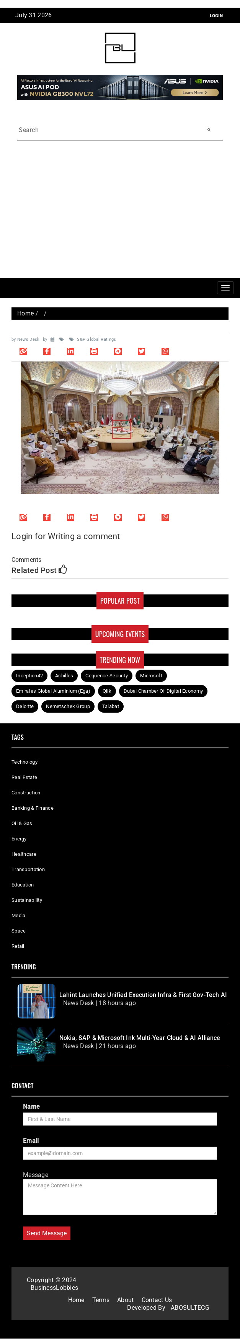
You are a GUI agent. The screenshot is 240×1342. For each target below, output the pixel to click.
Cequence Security (106, 675)
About (125, 1300)
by (46, 339)
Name (31, 1106)
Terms (100, 1300)
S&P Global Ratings (92, 339)
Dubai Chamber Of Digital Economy (163, 691)
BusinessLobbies (54, 1287)
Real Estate (24, 777)
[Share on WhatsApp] (165, 351)
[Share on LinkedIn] (70, 351)
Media (18, 915)
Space (18, 931)
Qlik (107, 691)
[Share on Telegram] (118, 351)
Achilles (64, 675)
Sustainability (26, 900)
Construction (25, 793)
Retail (17, 946)
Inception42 (29, 675)
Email (31, 1140)
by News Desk (26, 339)
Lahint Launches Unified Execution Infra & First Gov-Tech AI (143, 995)
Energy (19, 839)
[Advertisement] (120, 220)
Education (22, 885)
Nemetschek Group (68, 706)
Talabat (110, 706)
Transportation (28, 869)
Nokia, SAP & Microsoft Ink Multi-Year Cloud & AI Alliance (139, 1038)
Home (25, 313)
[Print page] (94, 351)
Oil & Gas (22, 823)
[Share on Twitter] (141, 351)
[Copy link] (23, 351)
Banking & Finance (32, 808)
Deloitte (25, 706)
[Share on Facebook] (47, 351)
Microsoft (151, 675)
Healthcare (23, 854)
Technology (24, 762)
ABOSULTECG (190, 1307)
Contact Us (157, 1300)
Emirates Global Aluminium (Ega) (53, 691)
